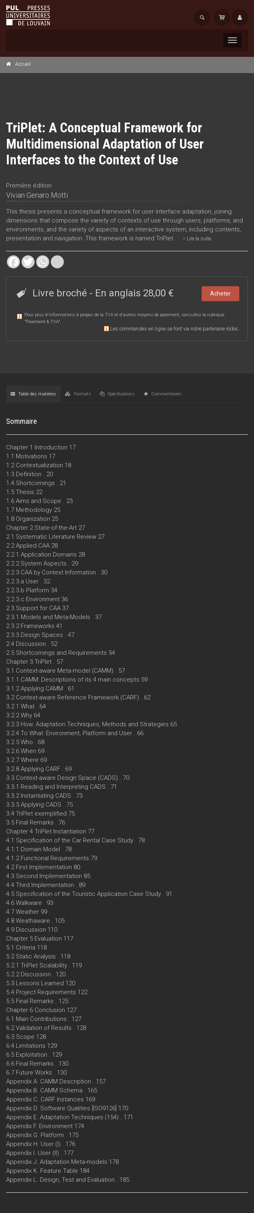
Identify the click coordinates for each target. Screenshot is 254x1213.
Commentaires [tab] (163, 394)
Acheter (220, 293)
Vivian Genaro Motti (37, 195)
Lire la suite (196, 239)
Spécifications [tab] (117, 394)
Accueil (23, 64)
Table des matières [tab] (33, 394)
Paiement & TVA (42, 321)
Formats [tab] (78, 394)
